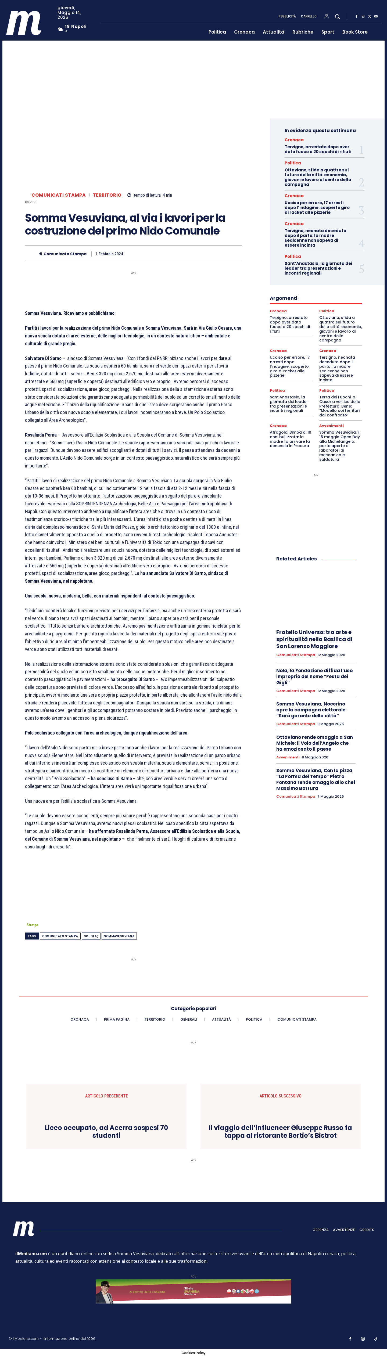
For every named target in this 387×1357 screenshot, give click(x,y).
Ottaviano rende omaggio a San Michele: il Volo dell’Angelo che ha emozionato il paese (314, 743)
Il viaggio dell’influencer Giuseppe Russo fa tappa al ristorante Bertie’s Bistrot (280, 1132)
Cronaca (294, 140)
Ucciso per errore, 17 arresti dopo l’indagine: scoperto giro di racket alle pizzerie (317, 207)
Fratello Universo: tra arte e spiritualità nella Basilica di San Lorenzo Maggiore (314, 639)
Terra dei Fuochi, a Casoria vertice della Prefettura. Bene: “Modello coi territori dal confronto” (339, 406)
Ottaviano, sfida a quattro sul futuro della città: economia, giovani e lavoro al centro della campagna (318, 177)
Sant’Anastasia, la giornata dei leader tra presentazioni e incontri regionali (318, 268)
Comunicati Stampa (58, 195)
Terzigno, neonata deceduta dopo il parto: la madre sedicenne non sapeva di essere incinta (315, 238)
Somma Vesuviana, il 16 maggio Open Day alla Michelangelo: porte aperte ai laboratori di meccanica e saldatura (339, 446)
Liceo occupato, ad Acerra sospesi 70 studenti (106, 1132)
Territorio (107, 195)
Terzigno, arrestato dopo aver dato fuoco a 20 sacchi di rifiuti (318, 149)
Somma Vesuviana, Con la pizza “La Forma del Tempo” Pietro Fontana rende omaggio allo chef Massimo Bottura (315, 779)
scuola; (91, 936)
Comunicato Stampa (65, 254)
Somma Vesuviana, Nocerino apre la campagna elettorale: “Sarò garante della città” (311, 710)
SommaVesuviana (119, 936)
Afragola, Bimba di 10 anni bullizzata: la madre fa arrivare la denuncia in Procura (290, 439)
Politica (293, 163)
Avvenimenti (331, 425)
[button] (337, 16)
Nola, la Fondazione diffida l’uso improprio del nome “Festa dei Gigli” (314, 676)
